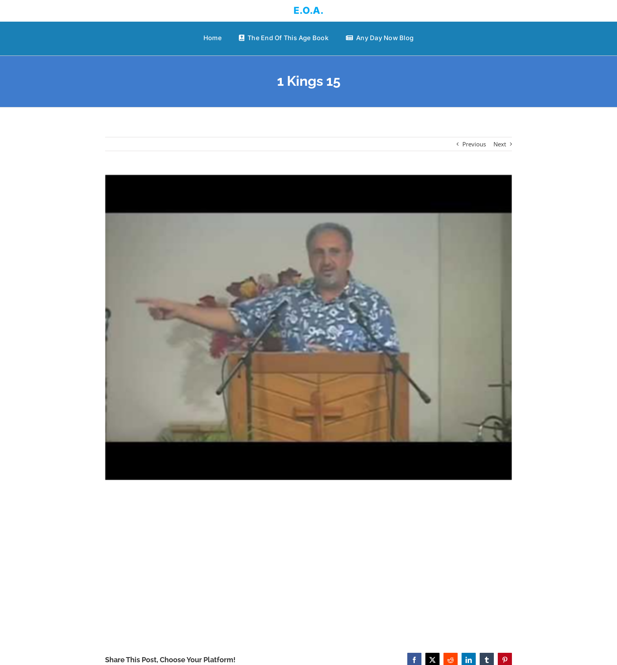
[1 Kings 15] (308, 327)
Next (499, 144)
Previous (474, 144)
